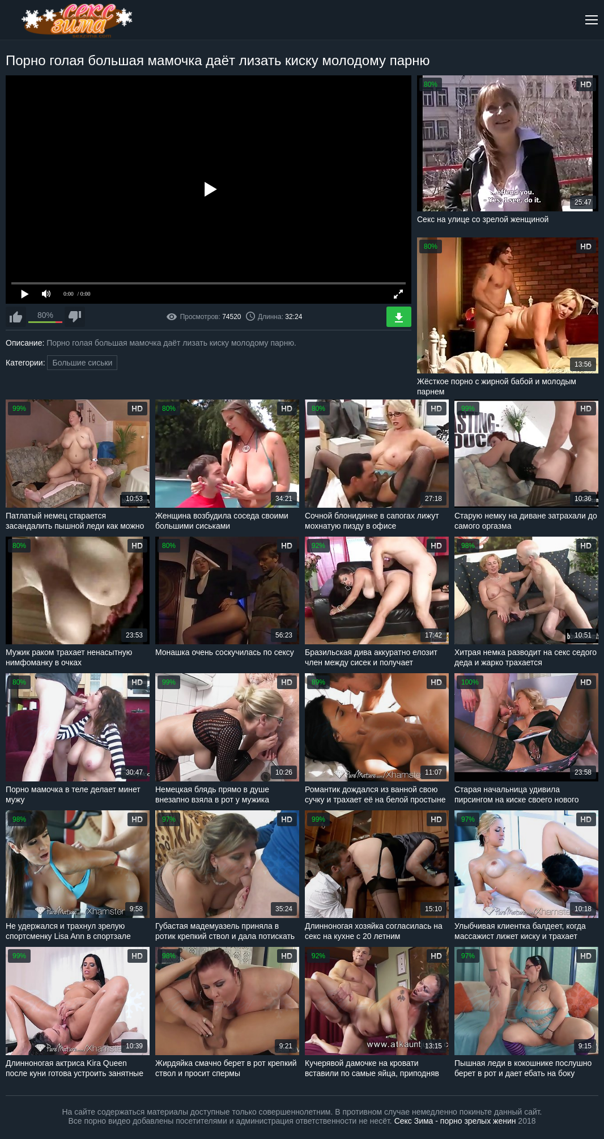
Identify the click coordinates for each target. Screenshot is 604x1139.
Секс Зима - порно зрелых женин (455, 1120)
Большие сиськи (82, 362)
